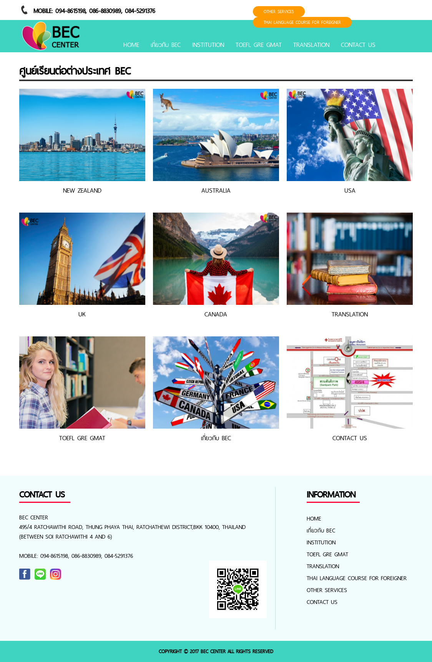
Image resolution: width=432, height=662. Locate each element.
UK (82, 314)
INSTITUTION (208, 44)
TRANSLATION (311, 44)
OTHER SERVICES (279, 11)
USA (350, 190)
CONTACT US (358, 44)
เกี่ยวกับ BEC (166, 44)
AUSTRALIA (216, 190)
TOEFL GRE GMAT (259, 44)
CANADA (215, 314)
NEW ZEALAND (82, 190)
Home (131, 44)
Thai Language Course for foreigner (302, 22)
